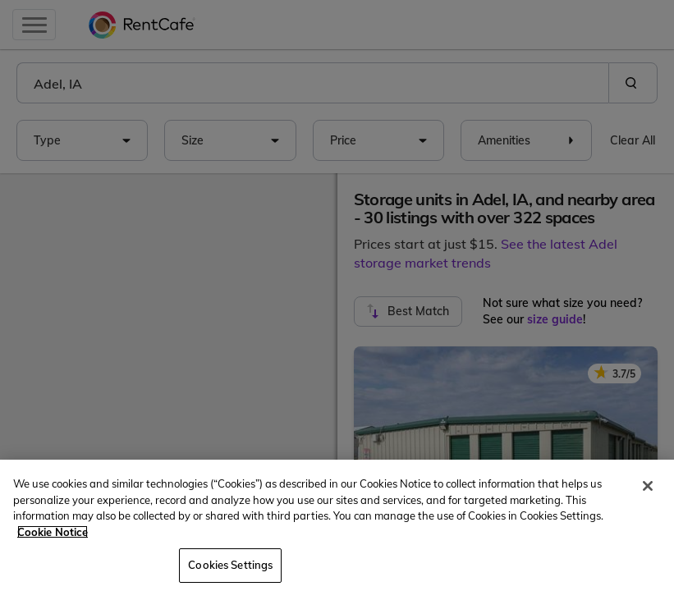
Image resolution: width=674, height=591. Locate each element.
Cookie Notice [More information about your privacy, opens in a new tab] (52, 531)
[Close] (648, 486)
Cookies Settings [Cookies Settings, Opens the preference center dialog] (230, 564)
